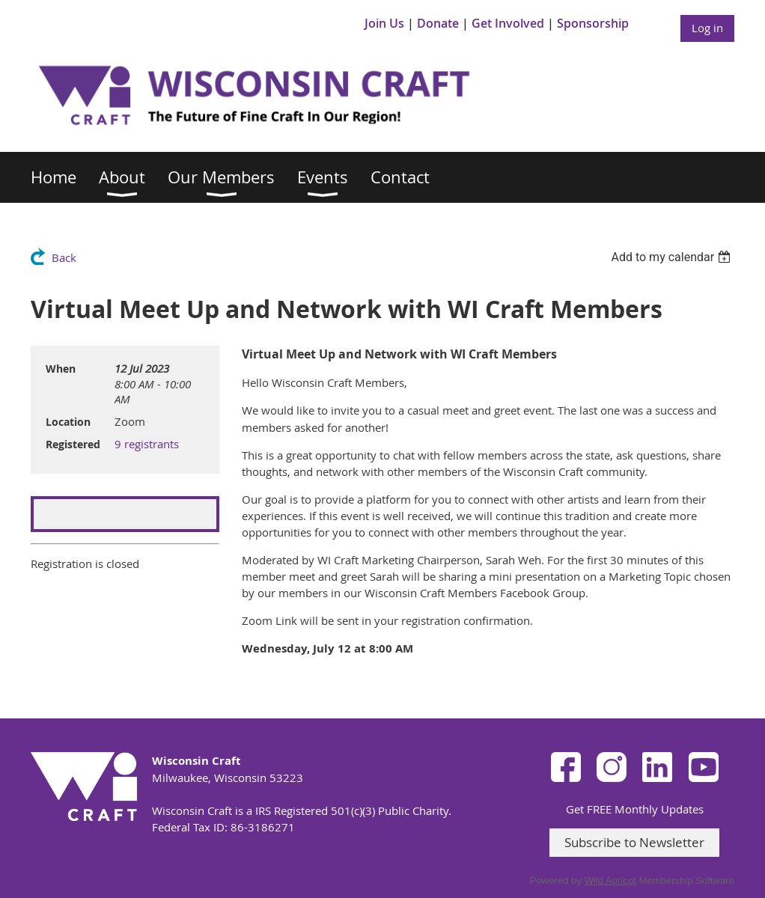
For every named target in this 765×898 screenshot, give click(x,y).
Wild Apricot (610, 880)
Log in (707, 27)
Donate (438, 23)
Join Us (384, 23)
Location (68, 422)
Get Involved (508, 23)
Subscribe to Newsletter (634, 842)
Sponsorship (593, 23)
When (61, 368)
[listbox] (672, 257)
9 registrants (147, 443)
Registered (73, 444)
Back (64, 257)
